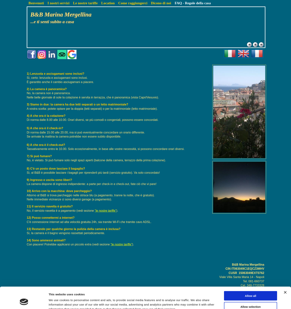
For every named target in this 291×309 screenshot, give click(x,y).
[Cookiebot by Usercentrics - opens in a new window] (24, 302)
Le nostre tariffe (85, 3)
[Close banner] (285, 273)
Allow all (250, 276)
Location (108, 3)
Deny (250, 298)
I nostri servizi (58, 3)
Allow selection (250, 287)
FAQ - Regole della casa (193, 3)
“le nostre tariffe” (105, 210)
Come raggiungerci (132, 3)
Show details (194, 301)
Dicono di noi (161, 3)
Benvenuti (36, 3)
